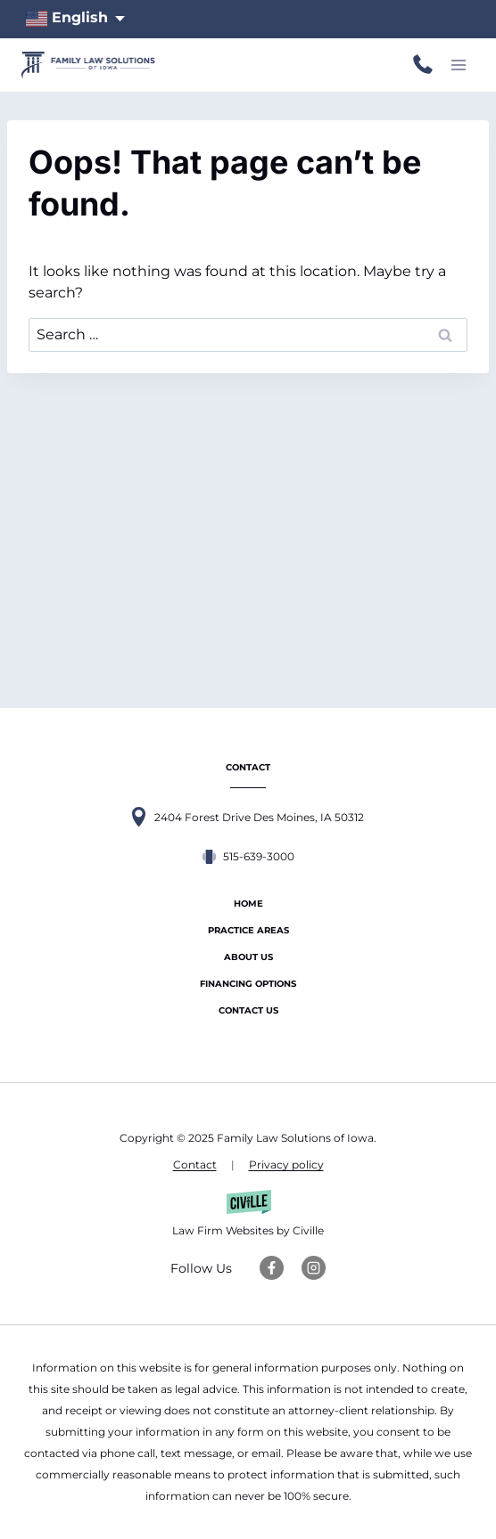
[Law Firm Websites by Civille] (248, 1216)
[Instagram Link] (314, 1268)
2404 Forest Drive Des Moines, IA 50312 (259, 817)
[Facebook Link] (272, 1268)
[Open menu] (458, 64)
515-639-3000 (423, 65)
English (67, 18)
